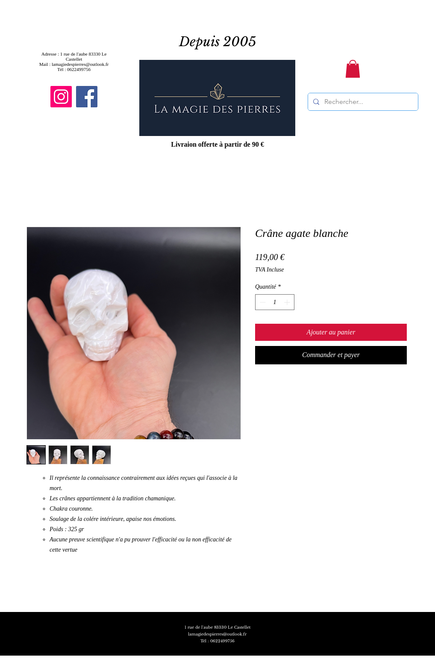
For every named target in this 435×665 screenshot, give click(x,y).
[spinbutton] (274, 302)
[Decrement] (261, 302)
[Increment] (287, 302)
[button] (352, 69)
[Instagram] (61, 96)
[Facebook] (86, 96)
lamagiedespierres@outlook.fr (217, 634)
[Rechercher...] (362, 101)
